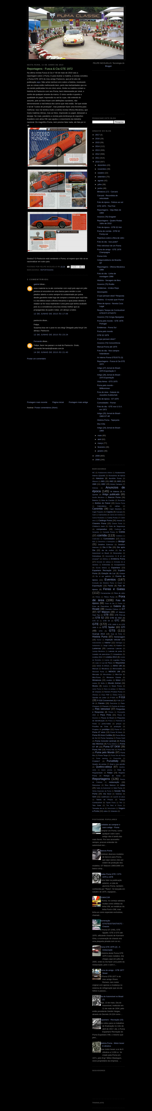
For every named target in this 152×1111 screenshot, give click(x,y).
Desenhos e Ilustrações (106, 541)
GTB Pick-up (120, 615)
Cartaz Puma (112, 518)
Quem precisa (106, 770)
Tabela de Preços (104, 799)
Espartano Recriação (101, 570)
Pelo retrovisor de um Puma (109, 246)
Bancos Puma (114, 497)
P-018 (122, 697)
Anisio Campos (116, 484)
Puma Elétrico (112, 744)
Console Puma (109, 532)
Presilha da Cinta (100, 726)
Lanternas (96, 648)
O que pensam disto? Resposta (110, 296)
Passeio (105, 706)
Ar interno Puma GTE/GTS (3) (110, 357)
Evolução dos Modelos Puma (103, 583)
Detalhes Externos (105, 544)
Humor (99, 640)
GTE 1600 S (113, 624)
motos (94, 683)
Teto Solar (96, 805)
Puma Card (120, 738)
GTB (106, 614)
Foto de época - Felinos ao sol (110, 202)
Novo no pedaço (110, 689)
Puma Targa (103, 755)
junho (100, 188)
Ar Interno (114, 491)
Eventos (110, 579)
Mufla (102, 683)
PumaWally (112, 761)
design (121, 541)
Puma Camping (107, 738)
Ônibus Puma (117, 695)
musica (105, 686)
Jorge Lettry (108, 645)
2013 (97, 150)
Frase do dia (109, 603)
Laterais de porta (115, 651)
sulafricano (105, 797)
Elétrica (105, 559)
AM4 (94, 484)
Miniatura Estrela (114, 677)
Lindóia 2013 (111, 657)
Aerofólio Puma (115, 478)
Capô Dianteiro (116, 509)
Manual (95, 669)
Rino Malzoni (110, 785)
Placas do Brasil (107, 718)
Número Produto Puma (113, 692)
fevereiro (102, 447)
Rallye (110, 773)
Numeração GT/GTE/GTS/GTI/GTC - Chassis (112, 924)
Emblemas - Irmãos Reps (108, 288)
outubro (101, 173)
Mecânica (105, 669)
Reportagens (46, 270)
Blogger (108, 66)
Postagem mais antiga (78, 402)
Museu (95, 686)
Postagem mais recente (37, 402)
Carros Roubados (98, 518)
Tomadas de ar (98, 808)
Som (94, 797)
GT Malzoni (104, 612)
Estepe (122, 573)
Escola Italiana (101, 568)
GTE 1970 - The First (106, 206)
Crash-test (95, 539)
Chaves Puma (117, 523)
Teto (120, 802)
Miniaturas (96, 680)
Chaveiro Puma (99, 523)
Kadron (119, 645)
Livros (107, 660)
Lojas (97, 663)
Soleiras (118, 794)
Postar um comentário (36, 359)
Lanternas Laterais (114, 648)
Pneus (110, 721)
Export (120, 583)
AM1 (103, 481)
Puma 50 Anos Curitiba (102, 735)
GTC (117, 620)
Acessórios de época (117, 475)
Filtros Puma (109, 597)
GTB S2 (99, 617)
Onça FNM (105, 695)
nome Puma (96, 689)
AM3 (119, 481)
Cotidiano (119, 536)
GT (123, 609)
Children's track (98, 526)
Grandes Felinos (111, 609)
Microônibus (107, 674)
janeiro (101, 451)
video (105, 811)
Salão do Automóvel (103, 788)
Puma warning (102, 758)
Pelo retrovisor (102, 709)
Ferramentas (105, 593)
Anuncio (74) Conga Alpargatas (110, 317)
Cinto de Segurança (117, 526)
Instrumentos (96, 643)
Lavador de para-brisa (101, 654)
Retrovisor (96, 785)
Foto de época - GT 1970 (108, 399)
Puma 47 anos (98, 732)
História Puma (99, 636)
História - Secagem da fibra (109, 280)
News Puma (117, 686)
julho (100, 184)
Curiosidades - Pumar (106, 403)
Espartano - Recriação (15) (111, 1020)
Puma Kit (121, 750)
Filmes (98, 597)
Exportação (97, 586)
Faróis (110, 586)
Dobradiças (96, 556)
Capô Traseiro (97, 512)
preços (118, 724)
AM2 (111, 481)
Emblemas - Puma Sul (106, 327)
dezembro (102, 165)
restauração (114, 782)
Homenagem (119, 637)
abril (100, 439)
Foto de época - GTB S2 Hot (109, 227)
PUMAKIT (96, 761)
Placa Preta (105, 715)
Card (94, 515)
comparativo (101, 529)
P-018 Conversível (105, 700)
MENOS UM (114, 671)
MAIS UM (117, 666)
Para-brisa (113, 703)
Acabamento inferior (105, 472)
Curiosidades (109, 539)
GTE (95, 624)
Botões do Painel (102, 503)
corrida (102, 535)
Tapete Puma (110, 802)
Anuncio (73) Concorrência (108, 343)
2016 (97, 138)
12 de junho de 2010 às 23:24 (51, 335)
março (101, 443)
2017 (97, 135)
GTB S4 (106, 621)
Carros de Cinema (116, 515)
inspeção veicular (113, 640)
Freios (120, 603)
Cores (122, 532)
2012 (97, 154)
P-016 (112, 697)
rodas (122, 785)
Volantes (114, 811)
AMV (103, 484)
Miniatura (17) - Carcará (107, 192)
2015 (97, 142)
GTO (100, 631)
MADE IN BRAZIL (103, 666)
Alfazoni (95, 481)
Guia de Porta (116, 634)
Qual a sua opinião (117, 764)
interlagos (119, 643)
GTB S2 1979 (103, 335)
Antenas (95, 488)
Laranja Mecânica (98, 651)
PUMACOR (105, 897)
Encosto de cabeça (104, 562)
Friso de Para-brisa (100, 606)
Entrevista (106, 565)
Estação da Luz (108, 573)
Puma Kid (110, 750)
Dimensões (117, 553)
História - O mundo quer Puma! (110, 300)
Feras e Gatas (114, 589)
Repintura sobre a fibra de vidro (110, 238)
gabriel (36, 284)
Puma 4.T (118, 729)
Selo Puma (118, 788)
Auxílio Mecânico (98, 497)
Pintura (110, 712)
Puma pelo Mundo (104, 752)
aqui (39, 82)
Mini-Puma (96, 677)
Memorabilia (117, 669)
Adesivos (100, 478)
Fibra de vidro (119, 593)
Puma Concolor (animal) (105, 741)
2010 (97, 162)
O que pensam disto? (106, 339)
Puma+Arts (102, 256)
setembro (102, 177)
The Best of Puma (114, 805)
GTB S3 (95, 621)
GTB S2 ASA (116, 618)
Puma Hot (96, 749)
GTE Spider (108, 627)
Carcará (119, 512)
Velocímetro (111, 808)
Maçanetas (120, 663)
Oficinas (95, 695)
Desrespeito (102, 292)
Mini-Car (118, 674)
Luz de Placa (107, 663)
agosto (101, 180)
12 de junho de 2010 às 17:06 (51, 314)
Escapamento (119, 565)
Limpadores (117, 654)
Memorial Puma (98, 672)
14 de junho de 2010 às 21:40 (51, 352)
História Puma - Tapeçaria (108, 420)
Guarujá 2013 (98, 634)
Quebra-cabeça (104, 766)
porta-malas (106, 724)
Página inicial (58, 402)
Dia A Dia (101, 424)
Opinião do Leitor (99, 697)
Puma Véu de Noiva (118, 755)
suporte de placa (119, 797)
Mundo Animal (114, 683)
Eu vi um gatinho (103, 576)
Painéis (101, 703)
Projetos (95, 729)
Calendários (101, 506)
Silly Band (107, 794)
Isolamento (96, 645)
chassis (119, 520)
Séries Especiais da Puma (101, 791)
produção (117, 726)
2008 (97, 460)
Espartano (115, 567)
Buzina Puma (120, 503)
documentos (110, 556)
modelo (109, 680)
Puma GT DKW (111, 746)
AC (93, 472)
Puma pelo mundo (105, 331)
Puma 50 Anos (116, 732)
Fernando (38, 341)
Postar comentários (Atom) (46, 407)
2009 (97, 456)
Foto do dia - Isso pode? (107, 242)
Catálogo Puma (105, 520)
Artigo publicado (111, 494)
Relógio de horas (112, 776)
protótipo (106, 729)
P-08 (118, 700)
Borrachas (121, 500)
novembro (102, 169)
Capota (109, 512)
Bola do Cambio (107, 500)
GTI (123, 627)
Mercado (95, 674)
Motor (118, 680)
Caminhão (97, 508)
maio (100, 435)
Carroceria (103, 515)
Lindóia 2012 (97, 657)
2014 (97, 146)
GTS (112, 630)
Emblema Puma (118, 559)
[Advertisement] (49, 380)
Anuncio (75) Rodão (105, 284)
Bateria (95, 500)
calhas (117, 506)
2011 (97, 158)
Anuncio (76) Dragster (106, 217)
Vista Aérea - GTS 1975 (107, 381)
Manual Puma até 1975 (107, 347)
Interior (108, 643)
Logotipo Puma (119, 660)
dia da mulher (108, 550)
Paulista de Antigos (118, 706)
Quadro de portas (99, 764)
